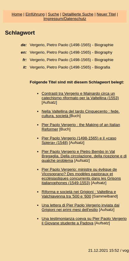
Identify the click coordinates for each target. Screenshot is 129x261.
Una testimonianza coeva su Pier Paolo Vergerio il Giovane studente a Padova (84, 220)
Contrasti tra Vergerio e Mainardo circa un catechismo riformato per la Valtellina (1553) (80, 95)
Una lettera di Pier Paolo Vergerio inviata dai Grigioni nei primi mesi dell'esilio (80, 207)
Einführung (35, 14)
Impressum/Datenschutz (64, 18)
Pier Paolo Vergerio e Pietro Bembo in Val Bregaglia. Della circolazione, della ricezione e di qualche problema (84, 156)
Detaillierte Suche (77, 14)
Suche (53, 14)
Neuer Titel (106, 14)
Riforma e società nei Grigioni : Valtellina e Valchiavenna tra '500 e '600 (79, 193)
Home (17, 14)
